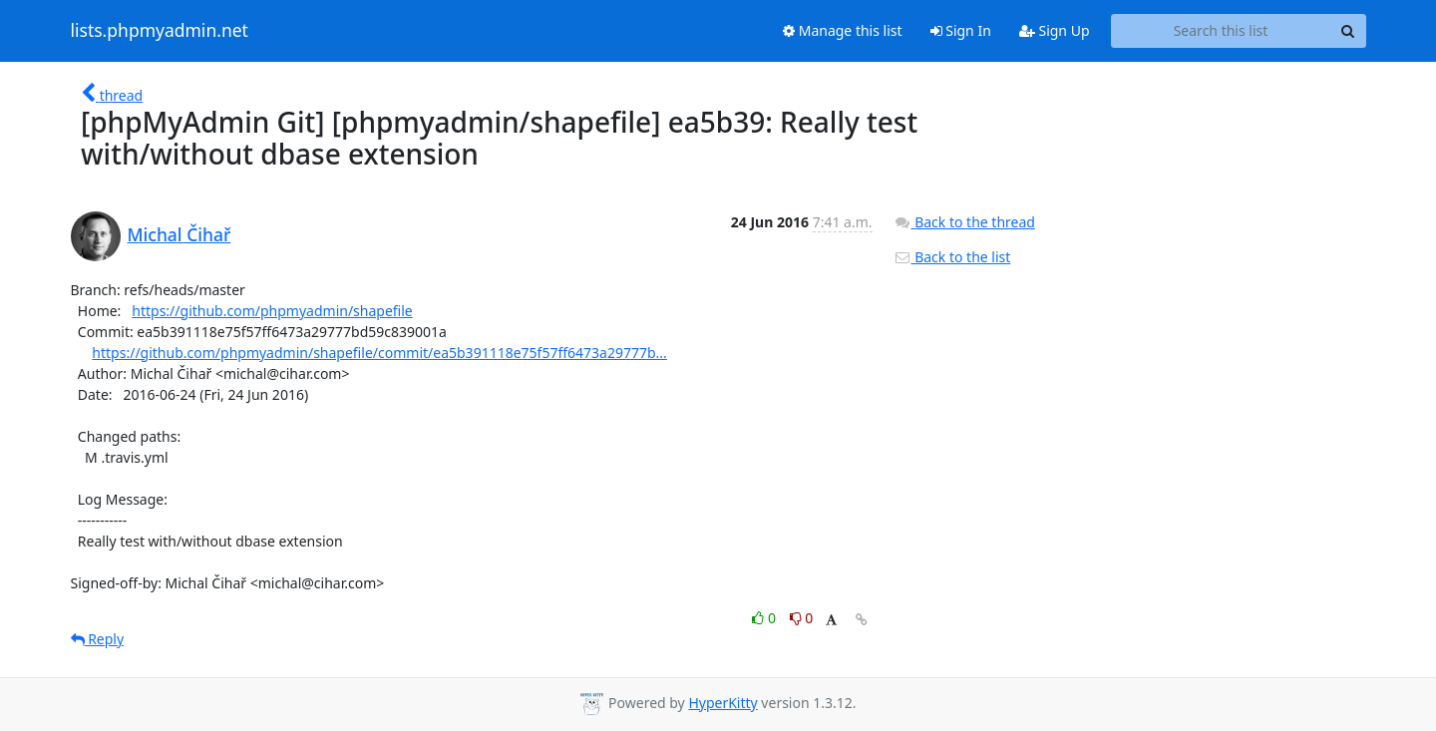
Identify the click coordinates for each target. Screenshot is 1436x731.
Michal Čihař (179, 234)
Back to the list (952, 256)
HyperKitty (722, 702)
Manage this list (842, 30)
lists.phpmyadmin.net (159, 31)
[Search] (1348, 31)
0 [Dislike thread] (802, 617)
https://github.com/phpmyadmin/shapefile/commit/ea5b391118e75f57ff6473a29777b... (379, 352)
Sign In (960, 30)
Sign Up (1054, 30)
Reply (98, 638)
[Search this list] (1221, 31)
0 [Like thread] (765, 617)
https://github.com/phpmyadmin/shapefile (272, 310)
